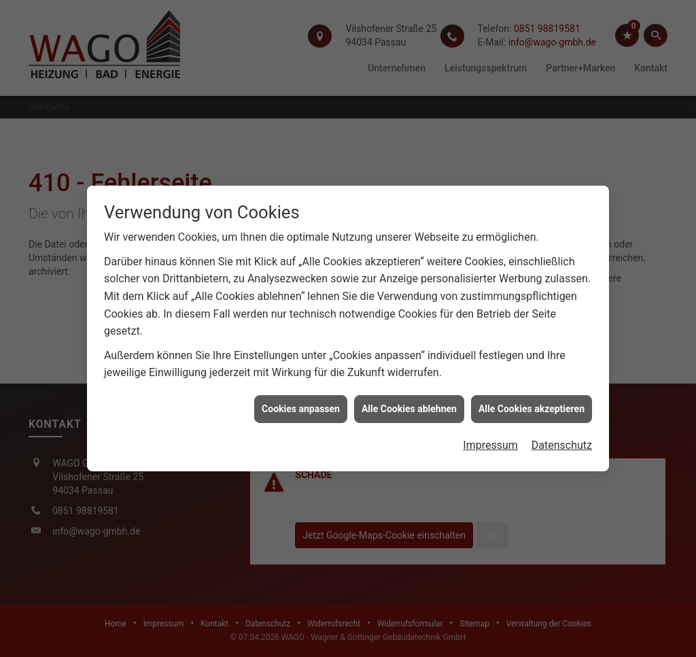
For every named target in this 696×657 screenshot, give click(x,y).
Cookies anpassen (301, 406)
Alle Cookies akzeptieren (531, 406)
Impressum (490, 443)
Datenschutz (562, 443)
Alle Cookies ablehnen (409, 406)
